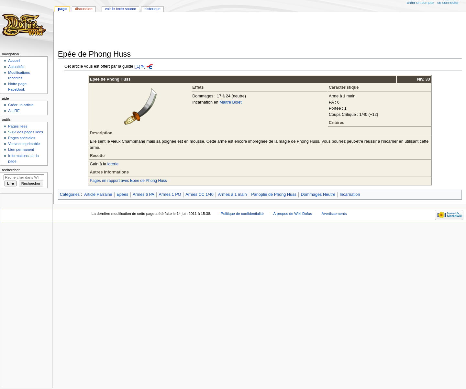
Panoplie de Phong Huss (273, 194)
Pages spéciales (21, 138)
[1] (138, 66)
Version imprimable (23, 144)
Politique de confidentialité (242, 214)
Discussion (83, 9)
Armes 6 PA (143, 194)
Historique (152, 9)
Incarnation (350, 194)
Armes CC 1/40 (199, 194)
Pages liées (17, 126)
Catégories (70, 194)
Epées (122, 194)
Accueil (14, 60)
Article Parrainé (98, 194)
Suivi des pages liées (25, 132)
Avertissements (334, 214)
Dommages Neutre (318, 194)
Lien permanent (21, 149)
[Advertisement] (176, 31)
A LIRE (14, 111)
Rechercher (11, 170)
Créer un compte (420, 3)
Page (62, 9)
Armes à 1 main (232, 194)
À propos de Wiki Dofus (292, 214)
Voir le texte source (120, 9)
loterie (113, 164)
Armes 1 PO (170, 194)
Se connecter (448, 3)
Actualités (16, 67)
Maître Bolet (230, 102)
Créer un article (20, 105)
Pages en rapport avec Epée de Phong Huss (128, 180)
